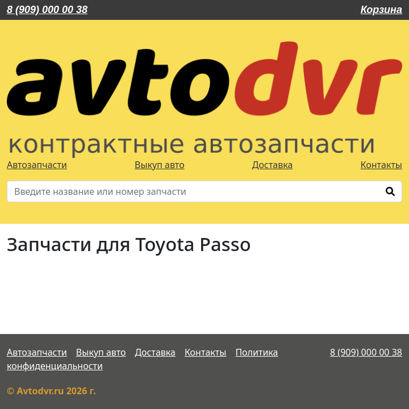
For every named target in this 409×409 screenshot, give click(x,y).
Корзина (381, 9)
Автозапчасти (37, 164)
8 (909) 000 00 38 (47, 9)
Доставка (272, 164)
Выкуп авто (160, 164)
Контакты (381, 164)
